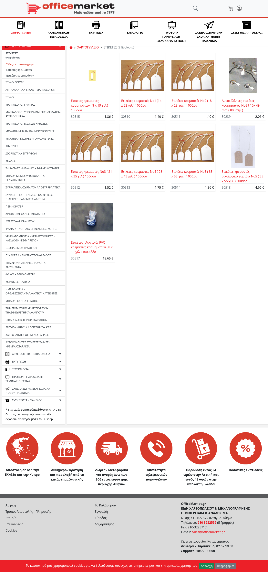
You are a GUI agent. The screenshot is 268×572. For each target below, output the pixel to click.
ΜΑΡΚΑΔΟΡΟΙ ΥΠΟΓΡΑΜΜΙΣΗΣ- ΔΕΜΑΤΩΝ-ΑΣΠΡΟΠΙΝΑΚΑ (33, 114)
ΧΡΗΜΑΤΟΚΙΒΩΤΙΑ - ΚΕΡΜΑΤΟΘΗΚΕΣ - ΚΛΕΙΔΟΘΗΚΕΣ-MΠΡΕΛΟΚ (30, 238)
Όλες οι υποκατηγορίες (21, 64)
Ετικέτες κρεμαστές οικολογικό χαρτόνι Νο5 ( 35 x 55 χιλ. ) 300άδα (242, 176)
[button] (21, 32)
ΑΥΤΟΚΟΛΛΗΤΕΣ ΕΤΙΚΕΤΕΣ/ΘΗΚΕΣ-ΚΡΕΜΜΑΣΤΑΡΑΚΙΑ (27, 344)
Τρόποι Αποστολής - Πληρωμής (28, 511)
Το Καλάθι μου (105, 505)
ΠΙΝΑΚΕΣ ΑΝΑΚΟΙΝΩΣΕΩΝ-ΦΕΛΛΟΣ (28, 255)
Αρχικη (10, 505)
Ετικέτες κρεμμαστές (19, 70)
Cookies (11, 530)
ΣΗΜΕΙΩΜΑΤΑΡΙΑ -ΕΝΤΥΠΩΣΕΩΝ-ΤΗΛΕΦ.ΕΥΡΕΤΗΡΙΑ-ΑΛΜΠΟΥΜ (26, 310)
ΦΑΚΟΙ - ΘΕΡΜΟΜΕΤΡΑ (20, 274)
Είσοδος (101, 518)
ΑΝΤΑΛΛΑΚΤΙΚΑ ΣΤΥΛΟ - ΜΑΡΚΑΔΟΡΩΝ (30, 89)
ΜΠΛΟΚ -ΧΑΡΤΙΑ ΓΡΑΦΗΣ (21, 301)
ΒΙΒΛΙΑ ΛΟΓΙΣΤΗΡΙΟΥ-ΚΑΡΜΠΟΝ (26, 320)
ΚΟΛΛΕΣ (10, 161)
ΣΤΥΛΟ (9, 97)
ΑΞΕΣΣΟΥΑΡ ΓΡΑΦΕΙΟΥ (19, 221)
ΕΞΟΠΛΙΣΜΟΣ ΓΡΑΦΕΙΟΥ (21, 248)
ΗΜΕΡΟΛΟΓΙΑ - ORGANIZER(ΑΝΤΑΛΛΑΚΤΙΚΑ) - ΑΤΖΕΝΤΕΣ (31, 291)
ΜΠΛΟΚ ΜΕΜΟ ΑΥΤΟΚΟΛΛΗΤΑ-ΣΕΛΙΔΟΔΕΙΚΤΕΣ (25, 178)
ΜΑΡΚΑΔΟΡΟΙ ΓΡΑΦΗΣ (20, 104)
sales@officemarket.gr (208, 532)
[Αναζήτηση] (168, 8)
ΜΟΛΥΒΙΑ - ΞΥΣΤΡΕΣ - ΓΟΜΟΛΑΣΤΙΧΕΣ (29, 138)
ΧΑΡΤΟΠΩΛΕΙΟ (88, 47)
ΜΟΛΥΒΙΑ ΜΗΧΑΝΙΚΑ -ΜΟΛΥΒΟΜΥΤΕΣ (30, 131)
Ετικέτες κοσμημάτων (20, 75)
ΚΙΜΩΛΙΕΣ (11, 146)
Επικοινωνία (14, 524)
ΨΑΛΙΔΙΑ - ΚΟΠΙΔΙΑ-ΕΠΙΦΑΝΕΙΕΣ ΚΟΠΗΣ (31, 229)
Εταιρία (10, 518)
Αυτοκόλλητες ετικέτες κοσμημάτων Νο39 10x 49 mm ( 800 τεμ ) (241, 105)
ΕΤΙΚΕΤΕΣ (12, 55)
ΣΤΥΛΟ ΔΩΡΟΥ (14, 82)
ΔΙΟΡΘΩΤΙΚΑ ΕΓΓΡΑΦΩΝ (21, 153)
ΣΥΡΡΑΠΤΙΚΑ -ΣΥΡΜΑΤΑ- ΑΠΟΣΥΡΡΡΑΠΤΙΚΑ (32, 187)
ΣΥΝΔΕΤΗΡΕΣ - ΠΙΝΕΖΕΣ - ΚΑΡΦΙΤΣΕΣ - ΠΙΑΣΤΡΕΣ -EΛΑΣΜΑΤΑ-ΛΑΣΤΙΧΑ (29, 197)
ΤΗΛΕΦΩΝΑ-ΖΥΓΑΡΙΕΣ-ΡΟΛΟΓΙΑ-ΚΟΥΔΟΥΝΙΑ (25, 265)
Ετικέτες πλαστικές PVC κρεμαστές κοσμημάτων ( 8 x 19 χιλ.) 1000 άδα (92, 247)
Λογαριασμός (104, 524)
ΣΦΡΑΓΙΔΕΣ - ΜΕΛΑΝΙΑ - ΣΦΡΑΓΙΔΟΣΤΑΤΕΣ (32, 168)
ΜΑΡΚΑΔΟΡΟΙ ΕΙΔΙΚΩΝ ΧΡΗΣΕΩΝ (26, 123)
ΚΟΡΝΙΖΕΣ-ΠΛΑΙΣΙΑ (17, 282)
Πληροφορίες (225, 566)
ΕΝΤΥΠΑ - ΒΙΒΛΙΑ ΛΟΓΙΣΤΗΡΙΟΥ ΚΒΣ (28, 327)
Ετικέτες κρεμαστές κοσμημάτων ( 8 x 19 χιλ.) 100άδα (89, 105)
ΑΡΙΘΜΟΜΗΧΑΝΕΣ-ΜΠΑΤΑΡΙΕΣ (25, 214)
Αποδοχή (207, 566)
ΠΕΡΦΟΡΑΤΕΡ (14, 206)
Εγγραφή (101, 511)
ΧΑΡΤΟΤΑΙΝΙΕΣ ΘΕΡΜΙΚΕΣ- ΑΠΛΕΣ (27, 335)
